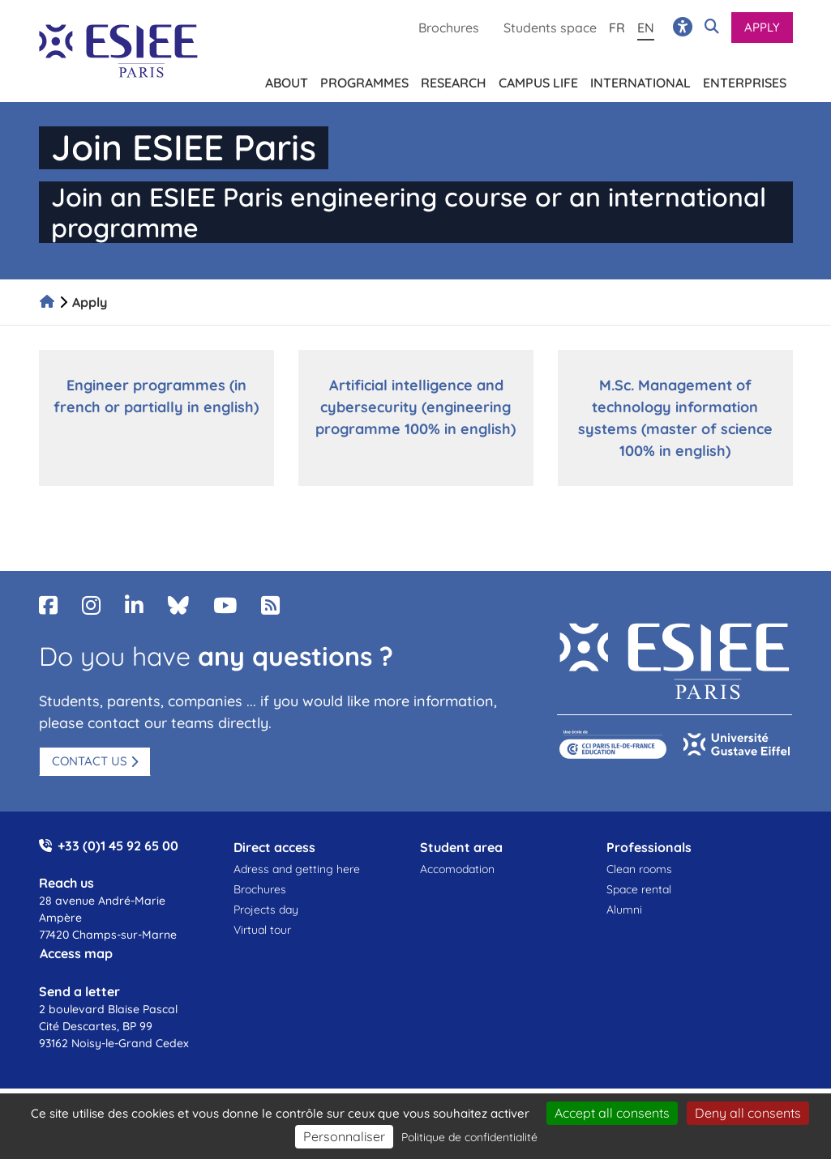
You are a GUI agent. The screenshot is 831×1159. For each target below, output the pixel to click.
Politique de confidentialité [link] (469, 1137)
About (286, 80)
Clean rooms (639, 869)
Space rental (638, 889)
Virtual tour (262, 930)
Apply (762, 27)
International (640, 80)
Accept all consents (612, 1113)
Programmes (364, 80)
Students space (550, 27)
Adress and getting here (296, 869)
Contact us (89, 761)
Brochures (448, 27)
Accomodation (457, 869)
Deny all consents (748, 1113)
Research (453, 80)
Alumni (624, 909)
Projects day (265, 909)
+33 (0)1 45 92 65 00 (118, 845)
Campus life (538, 80)
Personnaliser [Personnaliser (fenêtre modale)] (344, 1136)
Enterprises (744, 80)
